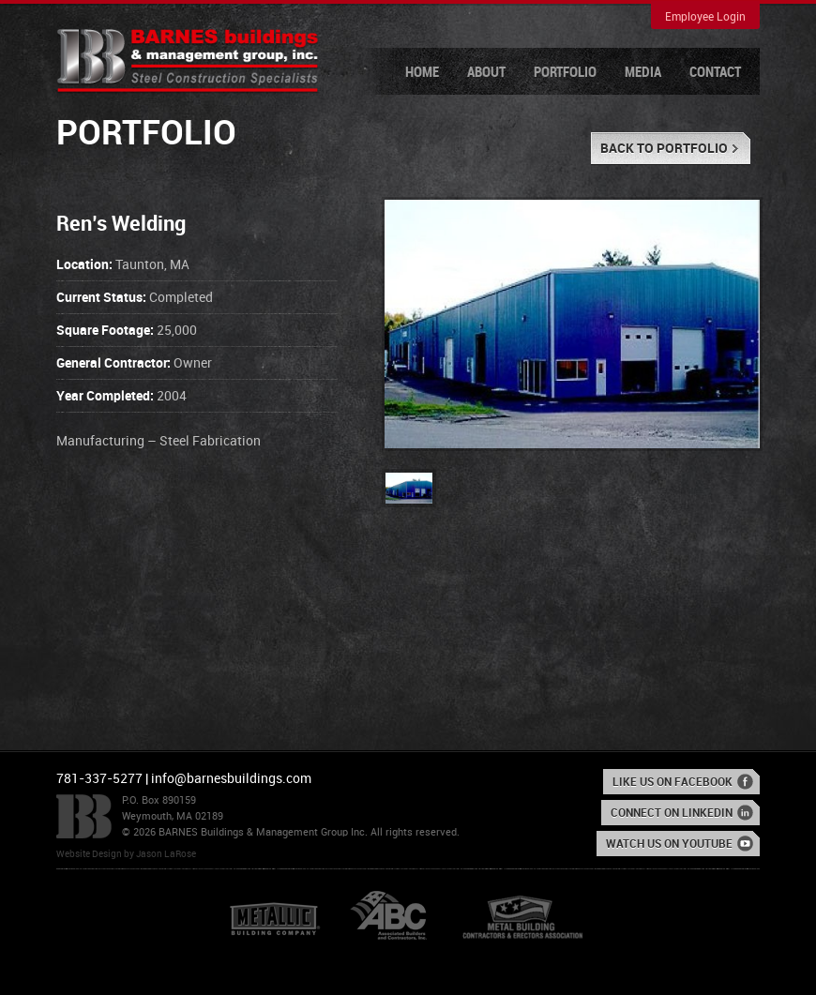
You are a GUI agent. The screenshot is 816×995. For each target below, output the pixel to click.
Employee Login (705, 17)
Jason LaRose (166, 854)
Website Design (89, 854)
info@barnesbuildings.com (231, 779)
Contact (715, 73)
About (486, 73)
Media (643, 73)
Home (422, 73)
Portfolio (565, 73)
